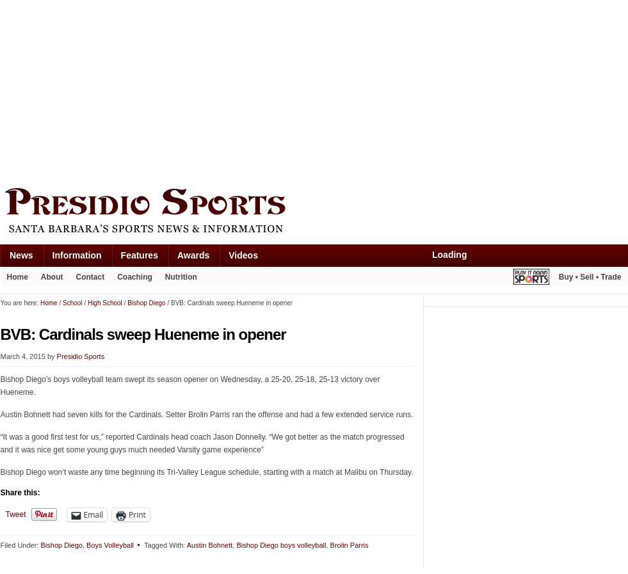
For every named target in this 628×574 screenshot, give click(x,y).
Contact (90, 277)
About (52, 277)
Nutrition (181, 277)
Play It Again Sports (531, 279)
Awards (193, 255)
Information (77, 255)
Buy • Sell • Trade (590, 277)
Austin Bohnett (210, 545)
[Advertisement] (160, 90)
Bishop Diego (61, 545)
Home (17, 277)
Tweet (16, 514)
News (21, 255)
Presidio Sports (314, 212)
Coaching (134, 277)
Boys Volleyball (110, 545)
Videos (243, 255)
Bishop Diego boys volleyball (281, 545)
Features (139, 255)
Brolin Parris (349, 545)
